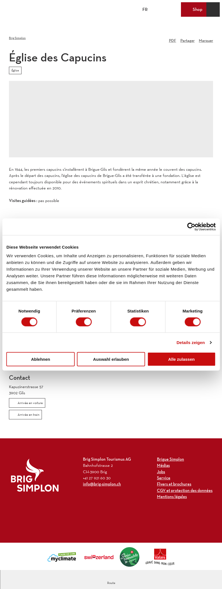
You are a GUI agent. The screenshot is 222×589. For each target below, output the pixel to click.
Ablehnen (40, 359)
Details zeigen (190, 342)
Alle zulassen (181, 359)
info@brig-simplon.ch (102, 484)
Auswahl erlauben (111, 359)
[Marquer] (206, 38)
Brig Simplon (17, 38)
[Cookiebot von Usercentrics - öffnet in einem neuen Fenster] (191, 226)
